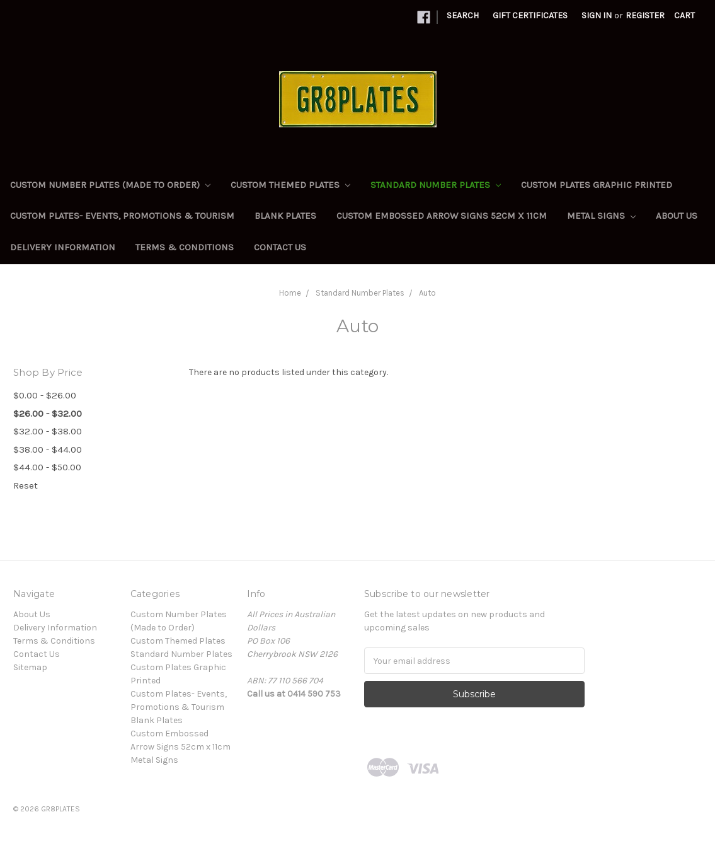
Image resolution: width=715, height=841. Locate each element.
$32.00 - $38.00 (47, 431)
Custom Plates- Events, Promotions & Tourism (122, 215)
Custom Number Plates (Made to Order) (110, 184)
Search (463, 15)
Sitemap (30, 667)
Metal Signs (601, 215)
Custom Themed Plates (290, 184)
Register (645, 15)
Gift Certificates (530, 15)
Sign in (596, 15)
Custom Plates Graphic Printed (596, 184)
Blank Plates (285, 215)
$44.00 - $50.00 (47, 467)
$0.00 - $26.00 (44, 395)
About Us (676, 215)
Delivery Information (62, 247)
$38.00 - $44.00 (47, 449)
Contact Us (280, 247)
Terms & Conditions (184, 247)
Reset (25, 485)
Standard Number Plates (435, 184)
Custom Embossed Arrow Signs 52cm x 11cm (441, 215)
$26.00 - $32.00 (47, 413)
